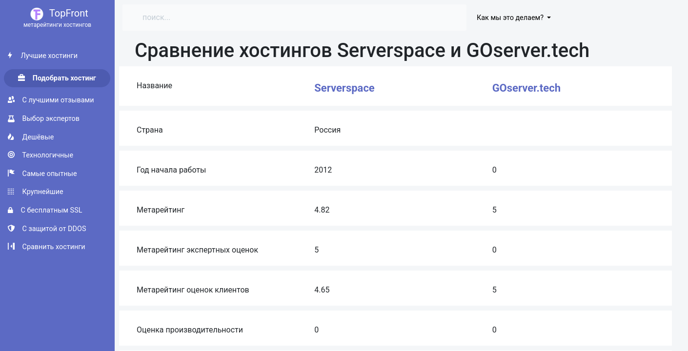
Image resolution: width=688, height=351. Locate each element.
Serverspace (344, 88)
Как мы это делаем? (511, 18)
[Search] (220, 17)
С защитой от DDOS (47, 229)
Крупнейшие (35, 192)
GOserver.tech (526, 88)
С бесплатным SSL (45, 210)
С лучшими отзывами (51, 100)
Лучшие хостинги (43, 56)
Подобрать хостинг (57, 78)
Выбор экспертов (44, 119)
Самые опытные (42, 174)
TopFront (57, 18)
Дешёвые (31, 137)
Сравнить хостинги (46, 247)
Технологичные (40, 155)
